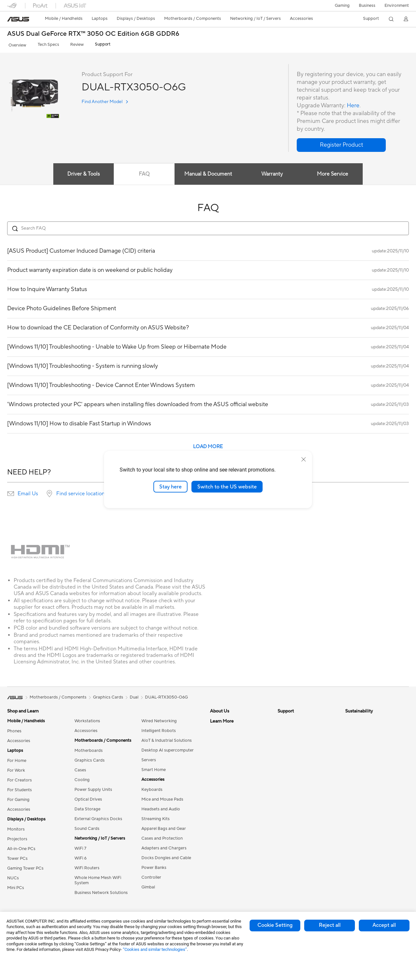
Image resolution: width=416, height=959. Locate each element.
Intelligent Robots (158, 729)
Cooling (82, 778)
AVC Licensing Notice (231, 856)
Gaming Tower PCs (25, 866)
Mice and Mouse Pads (162, 797)
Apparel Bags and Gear (163, 827)
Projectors (17, 837)
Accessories (18, 739)
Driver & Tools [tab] (83, 172)
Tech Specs (44, 44)
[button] (342, 5)
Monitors (16, 827)
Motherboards (88, 749)
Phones (14, 729)
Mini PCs (15, 886)
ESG (349, 719)
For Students (19, 788)
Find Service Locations (299, 729)
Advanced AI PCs (226, 817)
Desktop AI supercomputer (167, 748)
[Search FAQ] (208, 226)
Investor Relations (227, 748)
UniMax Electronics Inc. (232, 787)
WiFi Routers (86, 866)
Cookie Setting (274, 925)
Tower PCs (17, 856)
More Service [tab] (333, 172)
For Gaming (18, 798)
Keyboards (151, 788)
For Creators (19, 778)
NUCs (13, 876)
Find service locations (81, 492)
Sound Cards (86, 827)
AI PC (215, 807)
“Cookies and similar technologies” (155, 949)
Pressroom (220, 758)
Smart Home (153, 768)
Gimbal (148, 885)
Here (353, 104)
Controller (151, 875)
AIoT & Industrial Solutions (166, 738)
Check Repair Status (297, 719)
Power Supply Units (93, 788)
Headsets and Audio (160, 807)
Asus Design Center (229, 827)
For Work (16, 768)
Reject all (330, 925)
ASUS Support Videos (299, 777)
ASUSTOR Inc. (224, 768)
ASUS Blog (220, 866)
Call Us (284, 758)
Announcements (225, 738)
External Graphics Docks (98, 817)
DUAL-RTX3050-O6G (166, 695)
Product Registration (298, 738)
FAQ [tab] (143, 172)
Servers (148, 758)
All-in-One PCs (21, 847)
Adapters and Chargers (164, 846)
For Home (16, 759)
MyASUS (286, 787)
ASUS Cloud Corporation (234, 777)
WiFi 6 (80, 856)
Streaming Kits (155, 817)
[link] (18, 19)
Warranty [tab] (272, 172)
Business (367, 5)
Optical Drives (88, 797)
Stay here (170, 486)
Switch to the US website (227, 486)
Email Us (28, 492)
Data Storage (87, 807)
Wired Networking (159, 719)
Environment (396, 5)
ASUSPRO (220, 836)
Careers (217, 729)
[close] (303, 459)
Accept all (384, 925)
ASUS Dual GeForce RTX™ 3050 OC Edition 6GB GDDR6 (93, 34)
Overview (15, 44)
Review (71, 44)
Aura (214, 885)
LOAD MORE (208, 445)
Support (95, 44)
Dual (134, 695)
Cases (80, 768)
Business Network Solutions (101, 891)
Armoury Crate (224, 875)
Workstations (87, 719)
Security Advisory (295, 768)
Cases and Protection (162, 836)
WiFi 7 (80, 846)
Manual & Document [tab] (208, 172)
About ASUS (222, 719)
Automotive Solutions (231, 846)
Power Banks (153, 866)
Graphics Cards (89, 758)
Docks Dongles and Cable (166, 856)
